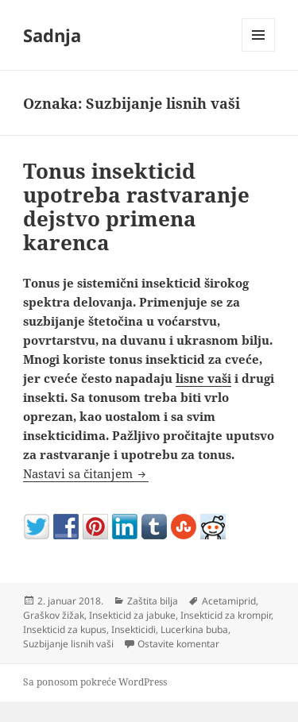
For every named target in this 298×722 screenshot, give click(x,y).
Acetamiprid (229, 601)
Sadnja (52, 35)
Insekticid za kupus (64, 629)
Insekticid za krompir (225, 615)
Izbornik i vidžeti (258, 51)
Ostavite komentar (178, 644)
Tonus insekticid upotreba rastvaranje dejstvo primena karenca (136, 206)
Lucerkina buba (194, 629)
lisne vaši (203, 378)
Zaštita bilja (152, 601)
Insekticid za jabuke (132, 615)
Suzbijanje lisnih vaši (68, 644)
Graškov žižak (53, 615)
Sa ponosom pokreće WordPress (95, 682)
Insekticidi (133, 629)
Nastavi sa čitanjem (86, 473)
